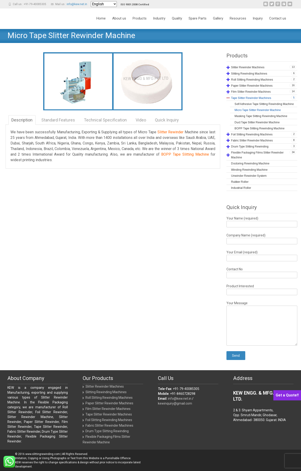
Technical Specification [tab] (105, 120)
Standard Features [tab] (58, 120)
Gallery (218, 22)
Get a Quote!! (287, 395)
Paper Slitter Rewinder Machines (109, 403)
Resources (238, 22)
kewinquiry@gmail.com (175, 403)
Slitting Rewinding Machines (106, 392)
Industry (159, 22)
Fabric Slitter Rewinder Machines (109, 425)
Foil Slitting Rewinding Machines (108, 420)
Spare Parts (197, 22)
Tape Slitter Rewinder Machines (108, 414)
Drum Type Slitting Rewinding (107, 431)
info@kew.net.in (77, 4)
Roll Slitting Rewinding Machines (109, 397)
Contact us (277, 22)
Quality (177, 22)
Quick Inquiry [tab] (167, 120)
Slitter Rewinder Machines (104, 386)
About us (119, 22)
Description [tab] (22, 120)
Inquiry (258, 22)
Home (101, 22)
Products (140, 22)
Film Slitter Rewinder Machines (108, 409)
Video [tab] (141, 120)
